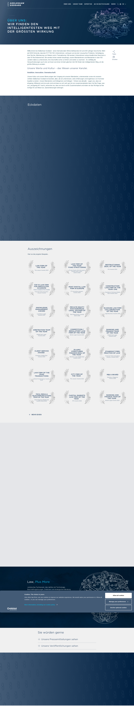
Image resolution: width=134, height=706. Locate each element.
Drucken (113, 59)
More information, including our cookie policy (39, 698)
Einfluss (11, 26)
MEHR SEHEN (35, 415)
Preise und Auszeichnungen (14, 19)
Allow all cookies (118, 689)
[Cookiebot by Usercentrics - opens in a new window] (12, 702)
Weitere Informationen (36, 600)
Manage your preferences (118, 695)
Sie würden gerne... (15, 29)
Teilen (113, 54)
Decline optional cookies (118, 701)
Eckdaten (12, 15)
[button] (67, 4)
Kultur (11, 23)
